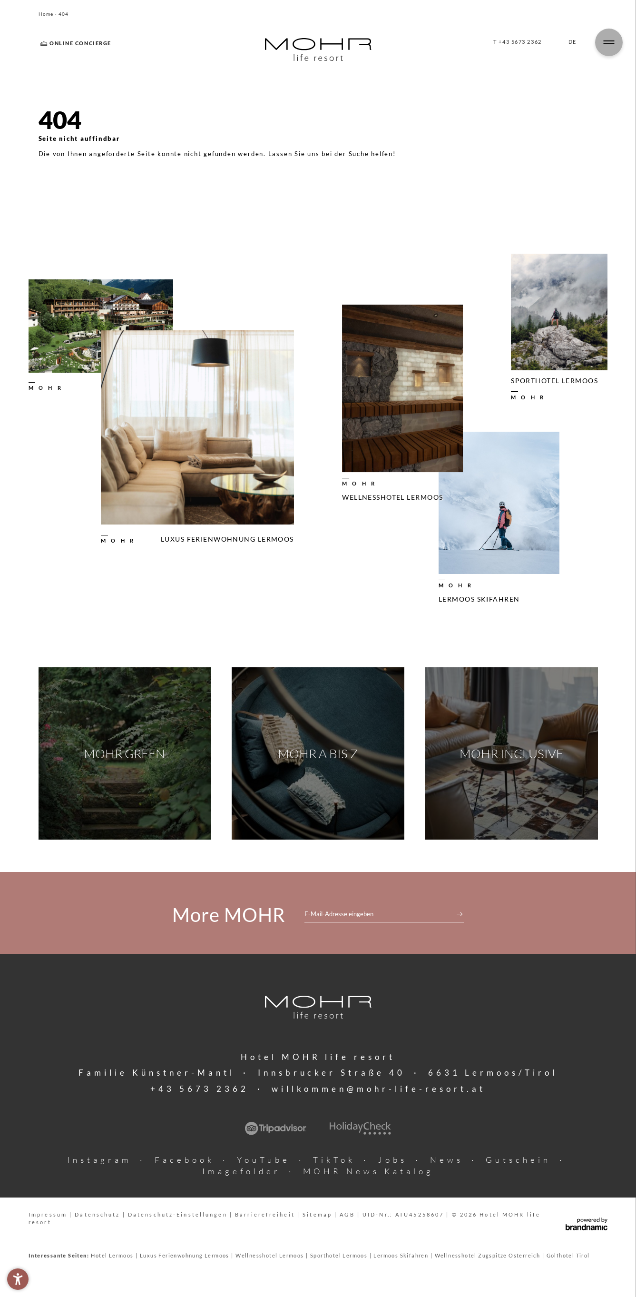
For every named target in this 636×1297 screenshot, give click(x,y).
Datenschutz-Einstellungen (179, 1214)
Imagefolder (241, 1171)
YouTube (263, 1160)
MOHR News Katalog (368, 1171)
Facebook (185, 1160)
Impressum (49, 1214)
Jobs (392, 1160)
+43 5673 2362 (199, 1089)
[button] (18, 1279)
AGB (348, 1214)
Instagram (99, 1160)
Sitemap (318, 1214)
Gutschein (518, 1160)
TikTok (334, 1160)
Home (47, 14)
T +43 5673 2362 (517, 42)
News (446, 1160)
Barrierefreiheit (266, 1214)
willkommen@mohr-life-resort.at (379, 1089)
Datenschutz (98, 1214)
